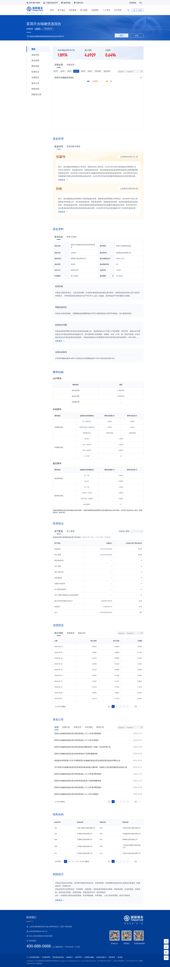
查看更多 (63, 180)
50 (73, 861)
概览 (33, 49)
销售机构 (35, 89)
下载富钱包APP (50, 3)
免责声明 (78, 957)
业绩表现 (70, 633)
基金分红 (82, 633)
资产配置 (58, 531)
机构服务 (95, 10)
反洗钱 (120, 957)
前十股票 (70, 531)
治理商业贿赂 (89, 957)
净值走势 (70, 65)
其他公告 (100, 727)
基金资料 (35, 60)
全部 (56, 727)
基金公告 (35, 83)
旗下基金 (61, 10)
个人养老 (106, 10)
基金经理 (35, 55)
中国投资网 (46, 957)
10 (65, 861)
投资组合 (35, 72)
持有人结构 (71, 237)
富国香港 (132, 3)
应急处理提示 (101, 957)
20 (69, 861)
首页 (52, 10)
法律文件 (77, 727)
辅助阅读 (39, 963)
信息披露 (72, 10)
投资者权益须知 (58, 957)
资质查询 (112, 957)
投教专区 (78, 3)
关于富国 (117, 10)
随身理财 (65, 3)
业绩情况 (35, 77)
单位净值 (58, 633)
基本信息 (58, 237)
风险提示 (69, 957)
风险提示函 (36, 94)
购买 (121, 35)
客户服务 (84, 10)
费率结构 (35, 66)
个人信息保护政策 (32, 957)
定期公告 (66, 727)
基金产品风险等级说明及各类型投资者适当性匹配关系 (47, 36)
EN (141, 3)
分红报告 (89, 727)
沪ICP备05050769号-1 (104, 961)
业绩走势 (58, 64)
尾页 (136, 706)
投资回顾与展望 (73, 146)
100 (77, 861)
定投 (136, 35)
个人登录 (137, 10)
